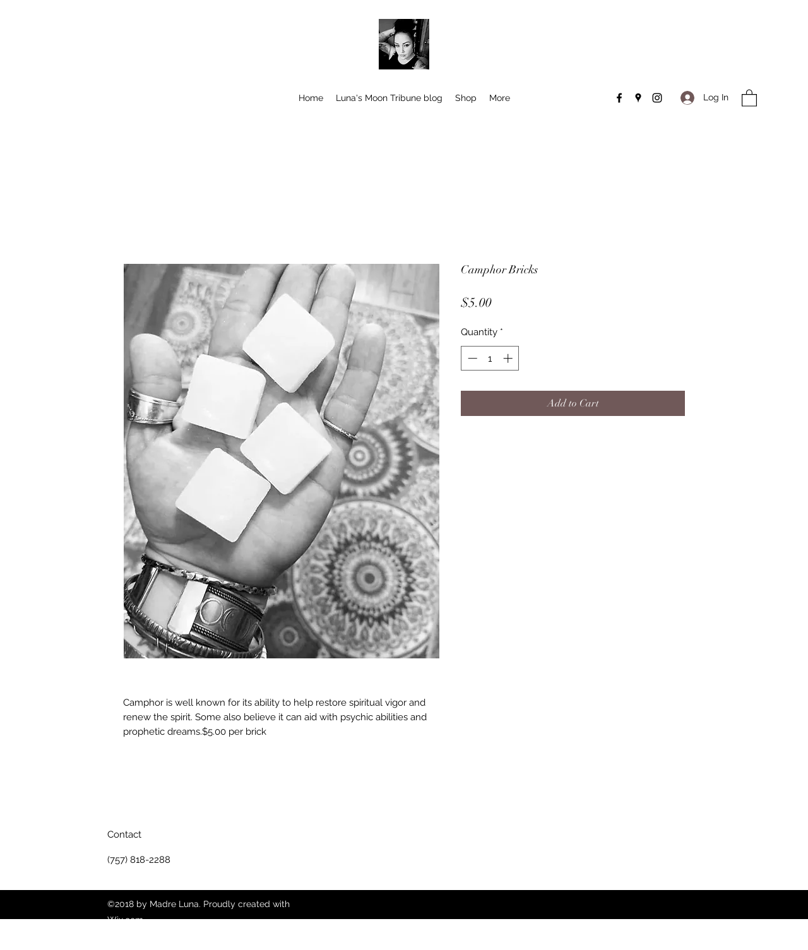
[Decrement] (471, 358)
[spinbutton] (490, 358)
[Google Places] (638, 98)
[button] (749, 97)
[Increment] (509, 358)
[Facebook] (619, 98)
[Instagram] (657, 98)
